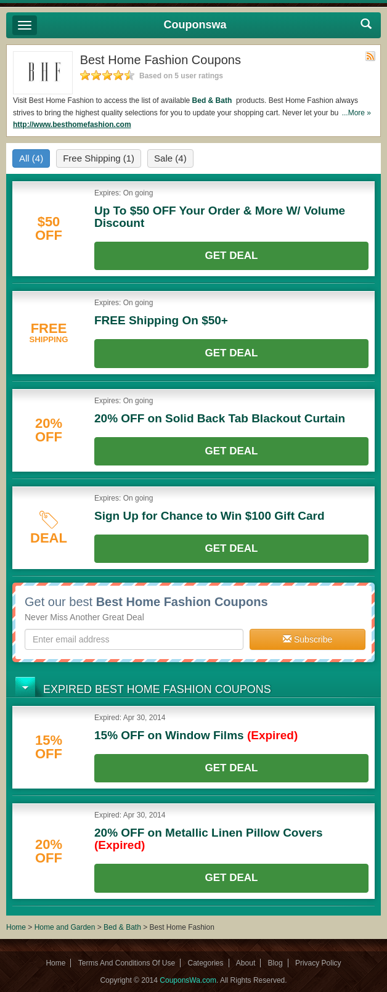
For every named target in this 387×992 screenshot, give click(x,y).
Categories (205, 963)
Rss (370, 56)
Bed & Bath (213, 100)
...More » (356, 113)
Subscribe (307, 639)
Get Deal (231, 255)
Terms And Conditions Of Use (126, 963)
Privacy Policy (318, 963)
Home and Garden (66, 927)
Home (16, 927)
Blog (275, 963)
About (245, 963)
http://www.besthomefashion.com (72, 124)
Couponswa (195, 24)
